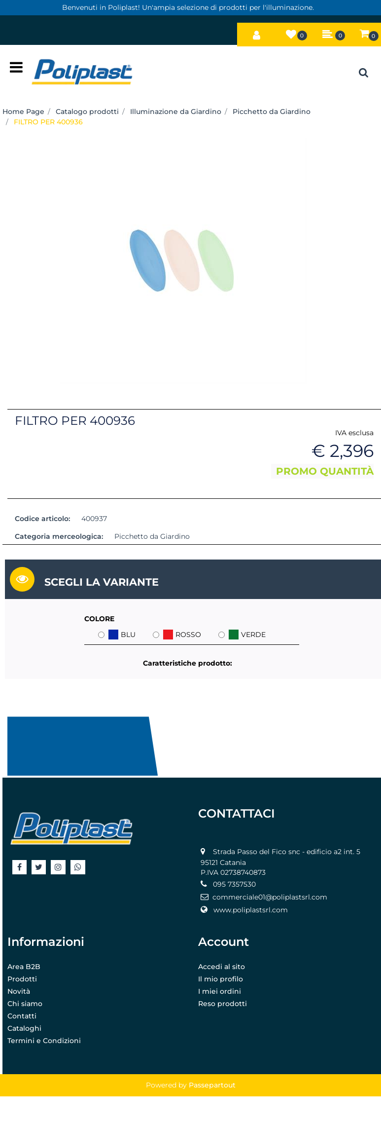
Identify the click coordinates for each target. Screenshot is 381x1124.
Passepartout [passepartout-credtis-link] (212, 1085)
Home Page (23, 111)
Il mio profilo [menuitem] (220, 978)
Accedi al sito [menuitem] (221, 966)
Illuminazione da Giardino (175, 111)
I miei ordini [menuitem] (219, 991)
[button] (183, 260)
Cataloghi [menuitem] (24, 1028)
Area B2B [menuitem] (23, 966)
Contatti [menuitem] (21, 1016)
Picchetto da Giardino (272, 111)
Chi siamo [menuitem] (24, 1003)
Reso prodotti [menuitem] (222, 1003)
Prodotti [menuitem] (22, 978)
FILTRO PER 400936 (48, 121)
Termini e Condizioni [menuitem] (44, 1040)
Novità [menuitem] (18, 991)
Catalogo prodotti (87, 111)
